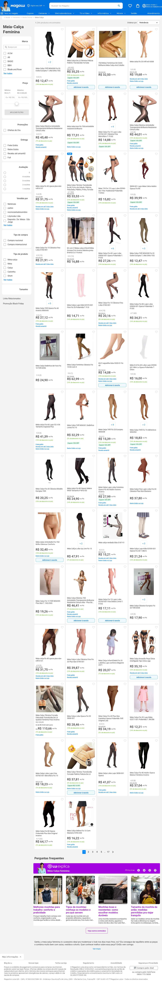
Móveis (121, 13)
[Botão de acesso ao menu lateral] (9, 13)
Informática (105, 13)
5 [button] (101, 852)
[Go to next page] (113, 852)
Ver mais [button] (97, 949)
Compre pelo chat (144, 968)
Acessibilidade (116, 963)
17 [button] (108, 852)
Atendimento (153, 13)
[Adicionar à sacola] (81, 87)
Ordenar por (132, 23)
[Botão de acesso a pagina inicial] (12, 5)
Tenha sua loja (61, 963)
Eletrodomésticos (65, 13)
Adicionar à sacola (81, 87)
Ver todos (8, 73)
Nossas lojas (33, 963)
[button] (119, 5)
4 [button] (97, 852)
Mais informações (12, 956)
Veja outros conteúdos (97, 931)
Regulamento (88, 963)
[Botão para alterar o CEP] (36, 5)
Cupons (30, 13)
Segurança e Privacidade (148, 963)
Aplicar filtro (16, 112)
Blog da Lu (8, 963)
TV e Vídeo (86, 13)
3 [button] (92, 852)
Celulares (44, 13)
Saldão (134, 13)
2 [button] (88, 852)
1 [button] (84, 852)
